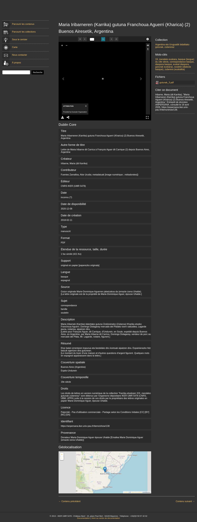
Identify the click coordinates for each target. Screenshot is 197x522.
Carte (14, 47)
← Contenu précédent (70, 501)
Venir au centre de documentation (105, 518)
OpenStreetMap (136, 492)
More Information (148, 49)
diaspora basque (163, 64)
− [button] (62, 458)
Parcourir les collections (24, 32)
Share (68, 117)
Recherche (37, 72)
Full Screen (147, 117)
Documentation (83, 518)
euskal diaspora (181, 64)
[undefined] (92, 39)
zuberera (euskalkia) (175, 69)
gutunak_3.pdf (167, 82)
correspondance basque (182, 62)
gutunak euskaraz (164, 67)
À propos (16, 62)
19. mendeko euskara (166, 59)
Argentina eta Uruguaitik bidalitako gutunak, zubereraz (172, 45)
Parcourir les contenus (23, 24)
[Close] (85, 106)
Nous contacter (19, 55)
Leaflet (126, 492)
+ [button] (62, 454)
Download (62, 117)
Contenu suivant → (185, 501)
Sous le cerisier (19, 39)
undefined (148, 39)
